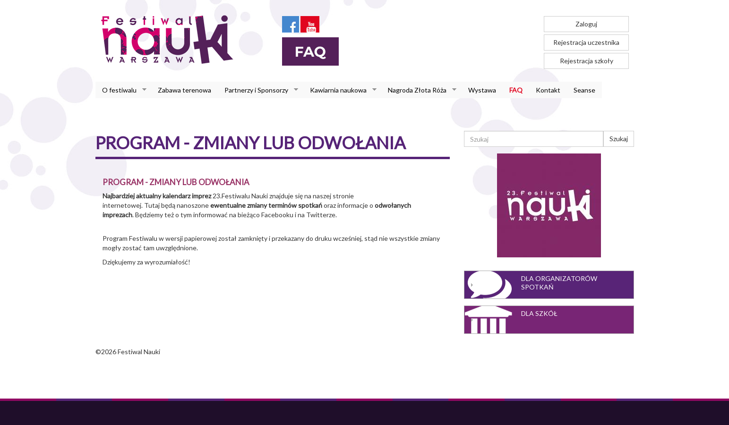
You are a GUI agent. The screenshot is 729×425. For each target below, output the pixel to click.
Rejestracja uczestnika (586, 42)
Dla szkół (539, 313)
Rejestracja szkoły (586, 61)
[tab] (549, 285)
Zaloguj (586, 24)
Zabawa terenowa (184, 90)
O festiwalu (120, 90)
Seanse (584, 90)
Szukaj (618, 139)
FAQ (516, 90)
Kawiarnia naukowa (340, 90)
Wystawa (482, 90)
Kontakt (548, 90)
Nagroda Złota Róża (418, 90)
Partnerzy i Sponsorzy (258, 90)
